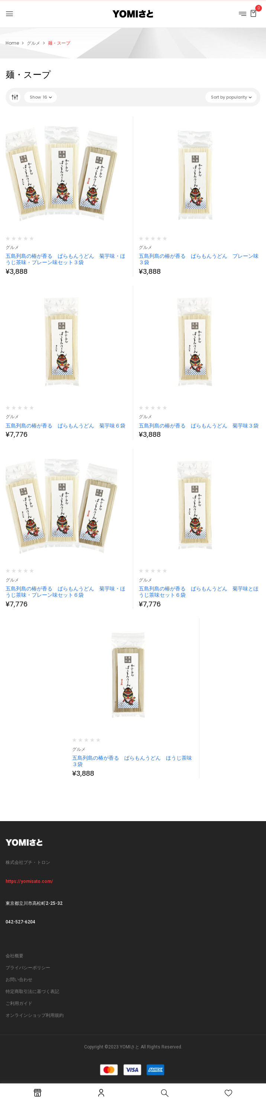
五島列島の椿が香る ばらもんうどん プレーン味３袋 (199, 259)
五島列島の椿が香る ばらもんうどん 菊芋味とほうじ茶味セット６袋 (199, 592)
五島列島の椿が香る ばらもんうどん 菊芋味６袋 (65, 425)
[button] (253, 13)
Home (12, 43)
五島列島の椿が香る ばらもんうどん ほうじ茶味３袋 (132, 761)
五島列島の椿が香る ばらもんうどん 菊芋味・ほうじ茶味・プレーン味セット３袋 (65, 259)
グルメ (33, 43)
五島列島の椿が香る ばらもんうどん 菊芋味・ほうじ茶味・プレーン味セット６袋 (65, 592)
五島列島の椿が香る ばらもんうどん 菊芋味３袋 (199, 425)
